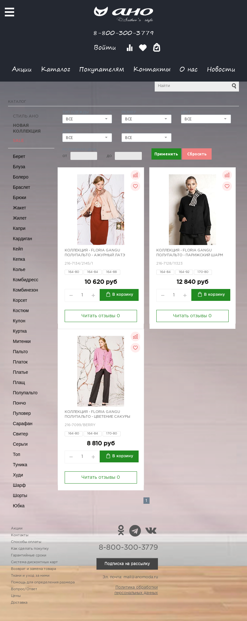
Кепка (19, 259)
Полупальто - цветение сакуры (97, 416)
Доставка (19, 602)
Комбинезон (25, 290)
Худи (18, 474)
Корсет (20, 300)
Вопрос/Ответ (24, 589)
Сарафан (22, 423)
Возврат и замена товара (33, 569)
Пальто (20, 351)
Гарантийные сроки (28, 555)
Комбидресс (25, 279)
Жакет (19, 207)
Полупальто (25, 392)
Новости (221, 69)
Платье (20, 372)
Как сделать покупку (30, 548)
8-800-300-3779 (123, 32)
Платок (20, 361)
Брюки (19, 197)
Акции (22, 69)
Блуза (19, 166)
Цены (16, 596)
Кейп (18, 248)
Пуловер (22, 413)
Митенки (22, 341)
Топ (16, 454)
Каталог (55, 69)
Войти (106, 47)
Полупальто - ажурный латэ (95, 255)
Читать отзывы (100, 316)
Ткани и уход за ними (30, 575)
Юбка (18, 505)
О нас (188, 69)
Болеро (20, 176)
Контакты (151, 69)
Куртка (20, 331)
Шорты (20, 495)
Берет (19, 156)
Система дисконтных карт (34, 562)
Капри (19, 228)
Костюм (21, 310)
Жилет (20, 218)
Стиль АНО (26, 116)
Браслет (21, 187)
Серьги (20, 444)
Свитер (20, 433)
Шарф (19, 485)
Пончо (19, 403)
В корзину (122, 294)
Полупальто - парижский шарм (189, 255)
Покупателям (101, 69)
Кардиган (22, 238)
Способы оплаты (26, 542)
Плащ (19, 382)
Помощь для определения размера (43, 582)
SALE (18, 141)
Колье (19, 269)
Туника (20, 464)
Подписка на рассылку (127, 563)
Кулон (19, 320)
